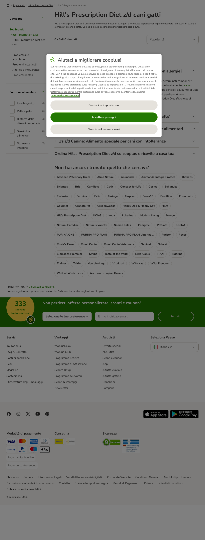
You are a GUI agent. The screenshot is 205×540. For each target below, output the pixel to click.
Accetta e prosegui (104, 117)
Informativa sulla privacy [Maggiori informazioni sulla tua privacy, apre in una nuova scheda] (65, 95)
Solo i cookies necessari (104, 129)
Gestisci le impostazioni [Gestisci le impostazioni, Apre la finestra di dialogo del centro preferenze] (104, 105)
